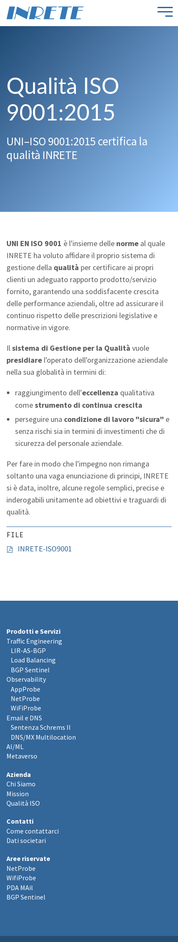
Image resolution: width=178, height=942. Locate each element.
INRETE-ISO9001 (45, 549)
